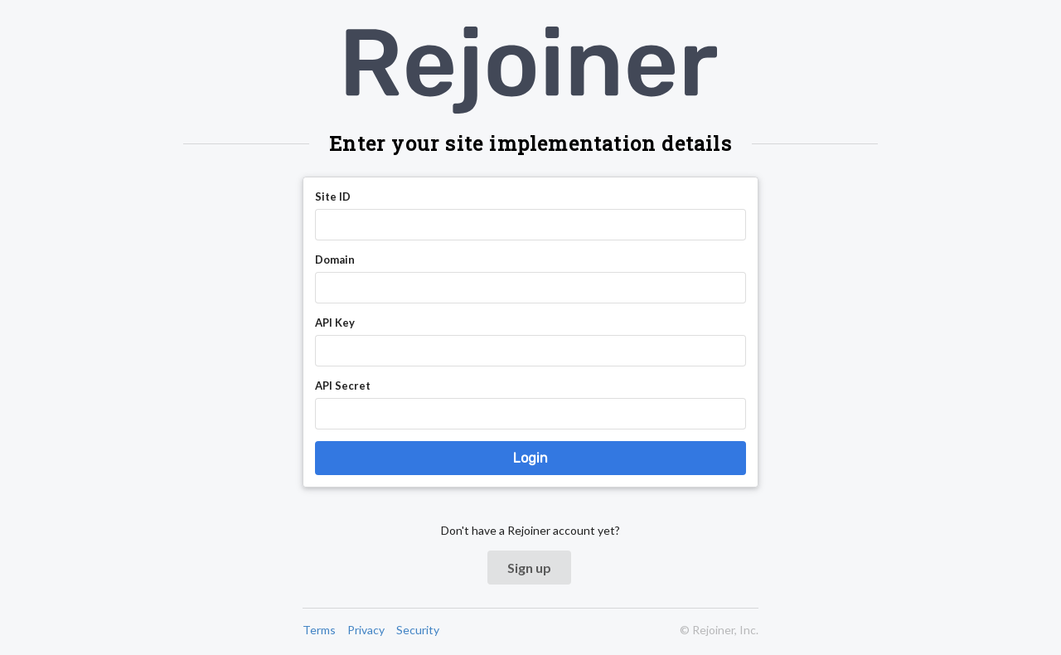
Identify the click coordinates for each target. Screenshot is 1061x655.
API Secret (343, 385)
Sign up (529, 567)
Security (417, 630)
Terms (319, 630)
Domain (335, 259)
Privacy (366, 630)
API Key (335, 322)
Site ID (333, 196)
